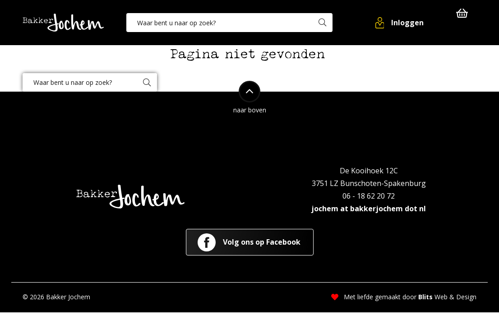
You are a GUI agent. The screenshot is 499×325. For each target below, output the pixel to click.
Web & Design (447, 296)
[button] (400, 22)
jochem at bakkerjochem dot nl (368, 209)
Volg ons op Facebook (249, 242)
